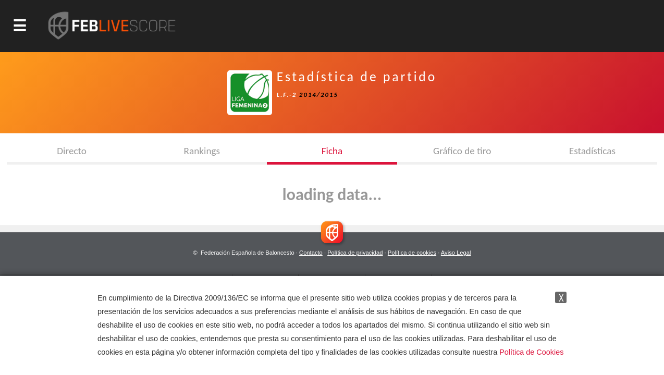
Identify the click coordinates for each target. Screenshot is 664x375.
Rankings (202, 151)
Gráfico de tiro (462, 151)
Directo (72, 151)
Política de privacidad (355, 252)
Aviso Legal (456, 252)
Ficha (332, 151)
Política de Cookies (531, 352)
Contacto (311, 252)
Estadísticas (592, 151)
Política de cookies (412, 252)
